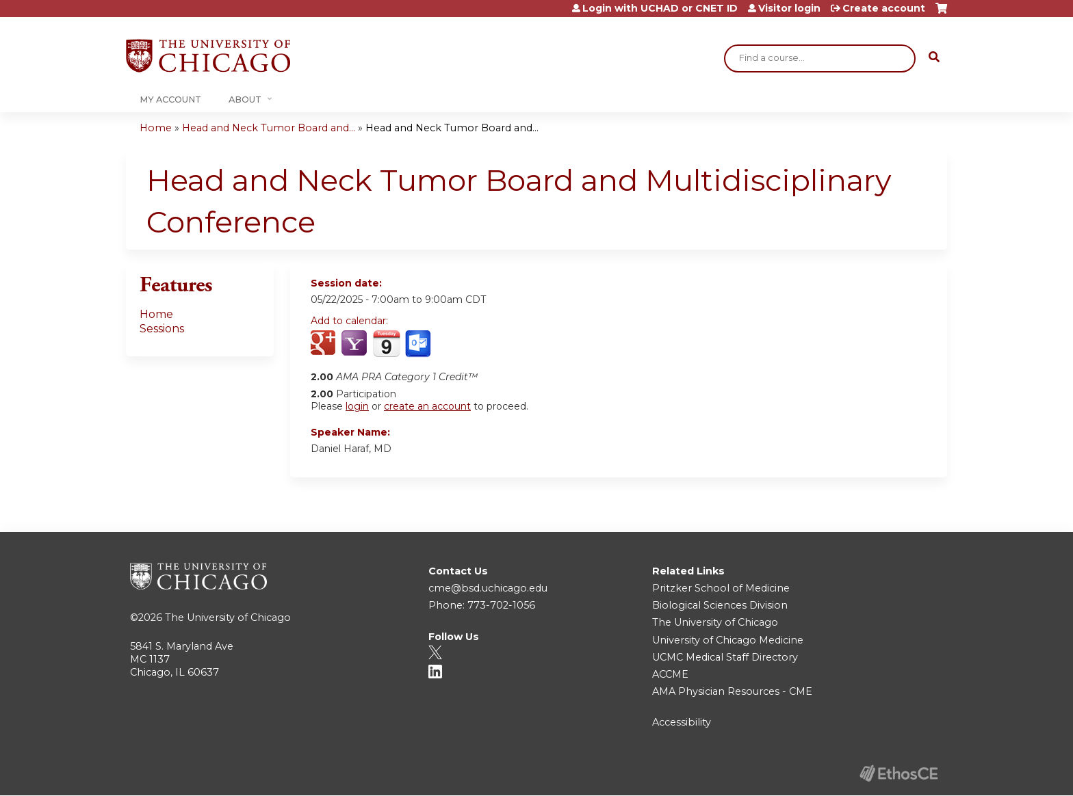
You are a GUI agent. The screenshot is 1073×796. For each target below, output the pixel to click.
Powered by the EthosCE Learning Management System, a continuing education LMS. (898, 773)
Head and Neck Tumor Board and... (268, 128)
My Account (170, 99)
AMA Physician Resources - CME (732, 691)
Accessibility (681, 722)
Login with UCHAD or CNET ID (660, 8)
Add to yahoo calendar (355, 344)
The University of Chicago (228, 617)
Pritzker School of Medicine (721, 588)
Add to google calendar (325, 344)
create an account (427, 406)
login (357, 406)
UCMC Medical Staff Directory (725, 657)
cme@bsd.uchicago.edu (487, 588)
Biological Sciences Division (720, 605)
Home (156, 128)
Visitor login (789, 8)
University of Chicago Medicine (727, 640)
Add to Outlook (419, 344)
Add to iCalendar (386, 343)
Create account (883, 8)
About (245, 99)
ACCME (670, 674)
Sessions (162, 328)
